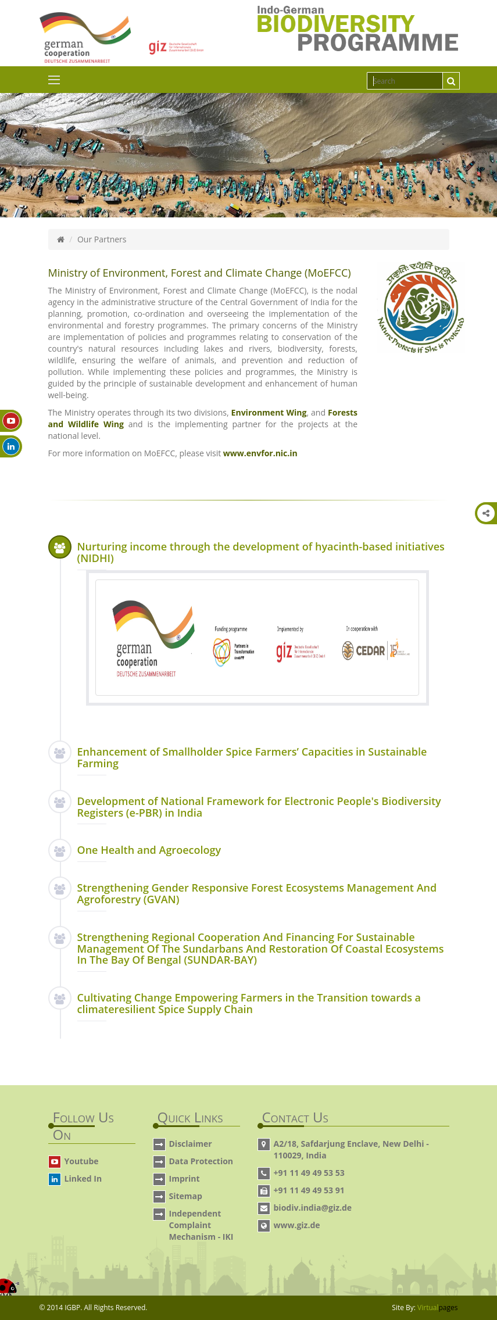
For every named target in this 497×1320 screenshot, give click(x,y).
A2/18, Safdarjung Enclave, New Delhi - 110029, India (351, 1149)
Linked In (83, 1178)
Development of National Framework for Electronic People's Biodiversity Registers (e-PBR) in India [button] (259, 807)
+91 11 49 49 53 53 (309, 1172)
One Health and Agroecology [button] (149, 850)
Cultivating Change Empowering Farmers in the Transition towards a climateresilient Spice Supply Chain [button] (249, 1003)
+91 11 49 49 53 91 (309, 1190)
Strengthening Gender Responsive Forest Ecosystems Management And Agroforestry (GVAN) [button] (257, 893)
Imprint (184, 1178)
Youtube (82, 1161)
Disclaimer (190, 1143)
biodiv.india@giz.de (313, 1207)
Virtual (437, 1307)
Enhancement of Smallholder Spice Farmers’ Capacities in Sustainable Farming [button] (252, 757)
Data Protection (201, 1161)
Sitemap (185, 1195)
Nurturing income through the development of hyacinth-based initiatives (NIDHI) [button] (261, 552)
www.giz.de (297, 1224)
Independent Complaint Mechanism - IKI (201, 1225)
